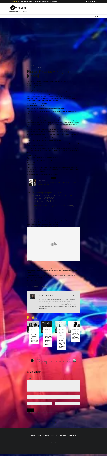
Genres (44, 16)
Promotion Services (29, 1)
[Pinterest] (90, 1)
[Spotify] (96, 1)
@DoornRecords (39, 195)
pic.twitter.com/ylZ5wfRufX (43, 201)
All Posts (29, 67)
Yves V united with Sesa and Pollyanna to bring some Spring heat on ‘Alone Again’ (76, 337)
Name (28, 395)
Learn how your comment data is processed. (56, 414)
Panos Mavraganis (45, 295)
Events (37, 16)
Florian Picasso (44, 286)
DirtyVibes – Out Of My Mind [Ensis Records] (63, 361)
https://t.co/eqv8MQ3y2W (43, 198)
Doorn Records (35, 286)
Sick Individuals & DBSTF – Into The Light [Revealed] (44, 361)
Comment (29, 378)
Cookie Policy (54, 1)
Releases (33, 67)
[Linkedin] (94, 1)
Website (56, 402)
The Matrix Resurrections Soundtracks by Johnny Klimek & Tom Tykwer (62, 344)
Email (28, 402)
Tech (64, 336)
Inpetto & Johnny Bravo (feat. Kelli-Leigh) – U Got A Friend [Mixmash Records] (57, 183)
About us (20, 1)
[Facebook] (85, 1)
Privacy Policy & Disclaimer (42, 1)
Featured (17, 16)
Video (36, 330)
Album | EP (47, 329)
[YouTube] (92, 1)
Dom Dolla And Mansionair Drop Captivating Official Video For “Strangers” (35, 338)
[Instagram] (88, 1)
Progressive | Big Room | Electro (61, 334)
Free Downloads (27, 16)
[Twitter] (87, 1)
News (10, 16)
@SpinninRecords (53, 195)
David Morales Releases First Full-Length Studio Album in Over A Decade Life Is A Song (48, 340)
